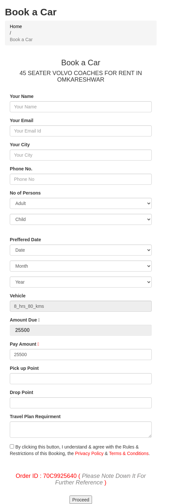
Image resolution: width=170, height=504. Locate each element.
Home (16, 26)
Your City (20, 144)
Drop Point (21, 392)
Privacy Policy (89, 453)
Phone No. (21, 168)
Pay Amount (24, 344)
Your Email (21, 120)
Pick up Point (24, 368)
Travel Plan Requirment (35, 416)
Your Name (22, 96)
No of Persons (25, 193)
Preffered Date (25, 239)
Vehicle (17, 295)
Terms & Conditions (128, 453)
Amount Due (25, 320)
